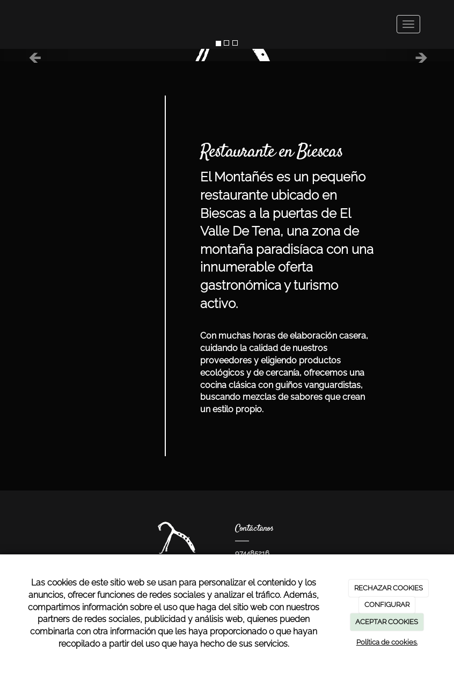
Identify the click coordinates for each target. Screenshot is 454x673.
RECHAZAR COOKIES (388, 588)
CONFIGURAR (386, 605)
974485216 (252, 553)
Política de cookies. (387, 642)
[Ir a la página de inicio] (23, 24)
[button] (34, 55)
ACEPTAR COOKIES (386, 622)
